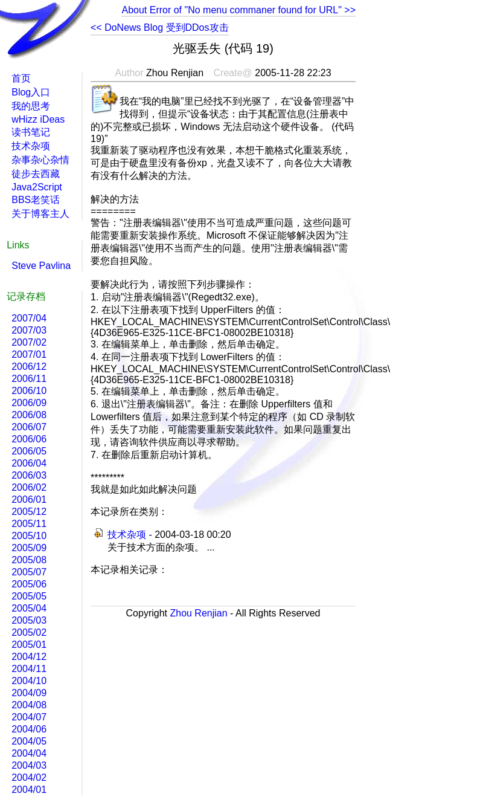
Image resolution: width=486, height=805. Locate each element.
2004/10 (28, 681)
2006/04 (28, 463)
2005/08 (28, 560)
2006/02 (28, 487)
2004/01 (28, 789)
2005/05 (28, 596)
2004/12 (28, 656)
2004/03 (28, 765)
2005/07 (28, 572)
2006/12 (28, 366)
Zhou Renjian (198, 613)
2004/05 (28, 741)
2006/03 (28, 475)
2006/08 (28, 415)
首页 (21, 78)
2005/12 (28, 511)
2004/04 (28, 753)
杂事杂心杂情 (40, 160)
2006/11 (28, 378)
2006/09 (28, 403)
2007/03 (28, 330)
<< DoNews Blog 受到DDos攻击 (160, 27)
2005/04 (28, 608)
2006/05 (28, 451)
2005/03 (28, 620)
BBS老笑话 (35, 200)
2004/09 (28, 693)
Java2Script (36, 187)
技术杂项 (126, 534)
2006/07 (28, 427)
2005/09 (28, 548)
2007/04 (28, 318)
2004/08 (28, 705)
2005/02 (28, 632)
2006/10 (28, 391)
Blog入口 (30, 92)
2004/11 (28, 669)
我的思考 (30, 106)
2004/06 (28, 729)
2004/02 (28, 777)
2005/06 (28, 584)
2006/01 (28, 499)
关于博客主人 (40, 214)
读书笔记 (30, 132)
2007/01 (28, 354)
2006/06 (28, 439)
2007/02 (28, 342)
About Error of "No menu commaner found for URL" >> (238, 10)
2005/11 (28, 524)
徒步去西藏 (35, 174)
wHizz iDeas (38, 119)
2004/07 (28, 717)
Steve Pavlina (41, 265)
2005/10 (28, 536)
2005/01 (28, 644)
